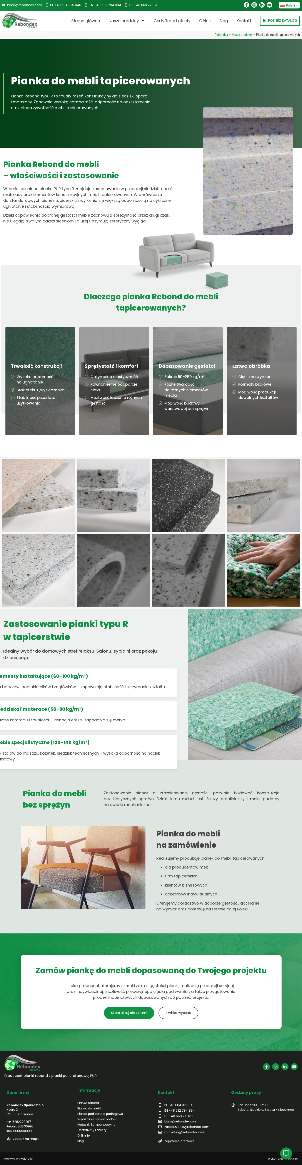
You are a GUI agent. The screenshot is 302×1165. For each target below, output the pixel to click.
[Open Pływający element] (286, 1153)
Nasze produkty (127, 20)
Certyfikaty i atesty (172, 20)
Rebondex (221, 34)
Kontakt (244, 20)
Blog (223, 20)
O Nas (205, 20)
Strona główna (85, 20)
